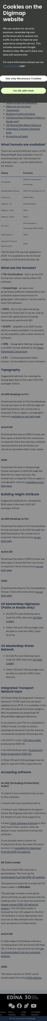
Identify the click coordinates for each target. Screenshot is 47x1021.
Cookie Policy (11, 65)
